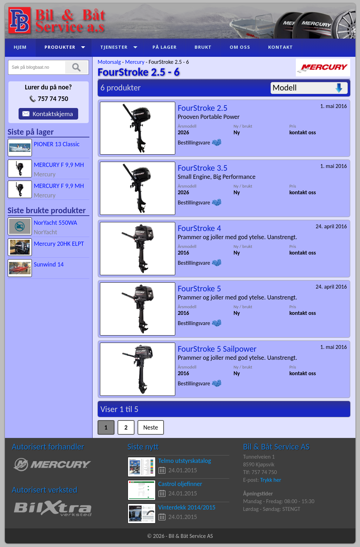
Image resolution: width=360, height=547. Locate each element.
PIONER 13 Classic (57, 144)
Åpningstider (258, 493)
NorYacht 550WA (55, 223)
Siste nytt (143, 446)
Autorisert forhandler (48, 446)
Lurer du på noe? (48, 87)
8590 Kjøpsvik (258, 464)
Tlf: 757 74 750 (260, 472)
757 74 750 (53, 99)
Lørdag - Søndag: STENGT (271, 509)
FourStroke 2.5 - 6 (169, 62)
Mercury (134, 62)
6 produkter (121, 87)
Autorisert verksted (44, 490)
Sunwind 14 (48, 264)
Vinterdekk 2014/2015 (187, 507)
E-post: (251, 480)
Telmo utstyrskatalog (184, 461)
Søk (76, 67)
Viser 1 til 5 (119, 409)
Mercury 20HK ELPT (59, 244)
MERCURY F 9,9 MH (59, 165)
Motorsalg (109, 62)
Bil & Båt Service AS (276, 446)
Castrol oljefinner (180, 484)
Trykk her (270, 480)
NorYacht (45, 232)
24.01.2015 (182, 470)
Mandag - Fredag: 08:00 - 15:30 (278, 501)
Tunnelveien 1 (259, 456)
